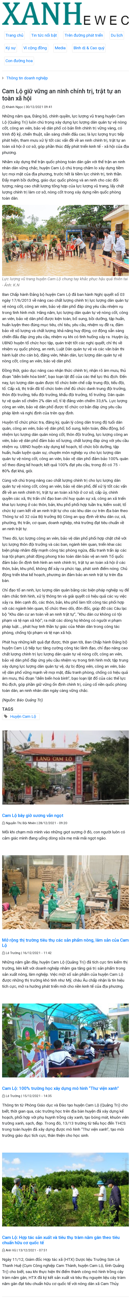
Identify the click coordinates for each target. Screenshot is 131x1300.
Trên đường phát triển (84, 35)
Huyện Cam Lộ (23, 716)
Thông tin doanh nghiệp (27, 78)
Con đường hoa (19, 60)
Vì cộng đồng (35, 47)
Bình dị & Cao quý (88, 47)
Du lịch (117, 35)
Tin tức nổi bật (44, 35)
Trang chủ (14, 35)
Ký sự (10, 47)
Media (60, 47)
